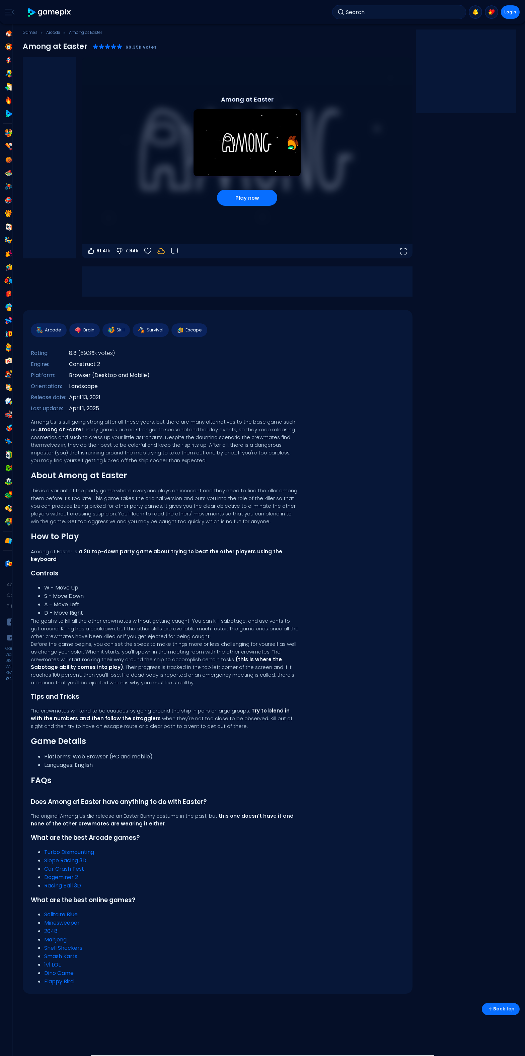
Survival (150, 330)
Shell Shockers (63, 948)
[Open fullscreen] (403, 251)
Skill (116, 330)
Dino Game (59, 973)
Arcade (53, 32)
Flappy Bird (59, 981)
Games (30, 32)
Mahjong (55, 939)
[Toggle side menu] (8, 12)
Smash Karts (60, 956)
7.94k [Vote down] (127, 251)
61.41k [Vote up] (98, 251)
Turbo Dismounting (69, 852)
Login (505, 12)
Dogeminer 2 (61, 877)
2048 (51, 931)
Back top (500, 1009)
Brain (84, 330)
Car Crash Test (64, 869)
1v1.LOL (52, 965)
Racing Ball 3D (62, 885)
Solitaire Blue (61, 914)
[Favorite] (148, 251)
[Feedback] (174, 251)
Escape (189, 330)
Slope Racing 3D (65, 860)
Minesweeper (62, 923)
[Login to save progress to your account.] (161, 251)
